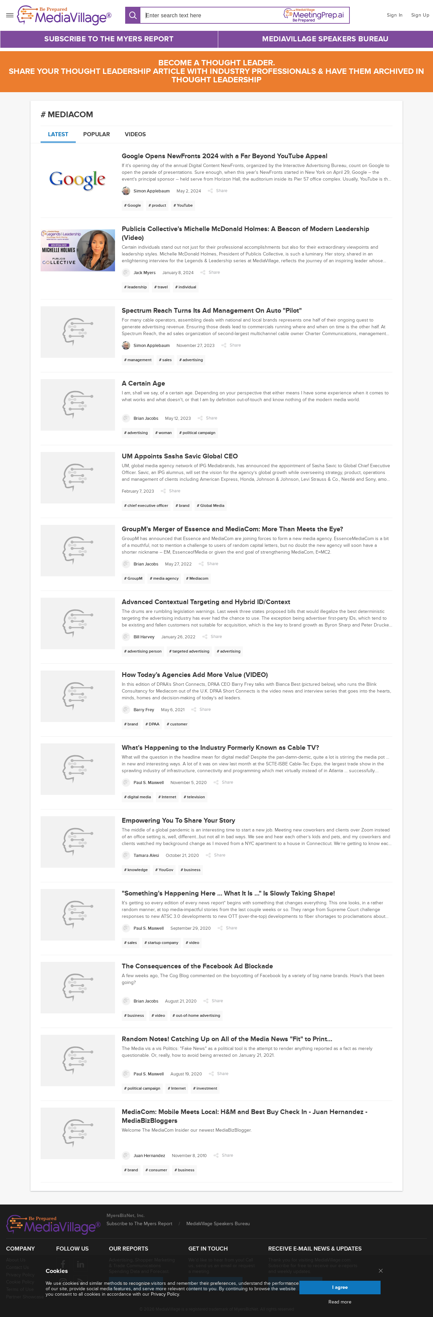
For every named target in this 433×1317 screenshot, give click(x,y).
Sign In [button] (395, 15)
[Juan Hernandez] (143, 1155)
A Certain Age (143, 383)
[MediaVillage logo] (53, 1224)
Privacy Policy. (165, 1294)
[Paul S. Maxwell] (143, 782)
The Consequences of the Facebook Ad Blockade (197, 966)
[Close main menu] (380, 1271)
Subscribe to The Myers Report (109, 39)
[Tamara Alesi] (140, 855)
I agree (340, 1287)
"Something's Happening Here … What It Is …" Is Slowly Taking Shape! (228, 893)
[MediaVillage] (64, 15)
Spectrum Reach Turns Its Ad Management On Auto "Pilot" (212, 311)
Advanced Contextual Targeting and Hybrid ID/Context (206, 602)
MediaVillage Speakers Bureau (325, 39)
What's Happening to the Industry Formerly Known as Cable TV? (220, 748)
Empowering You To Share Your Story (178, 821)
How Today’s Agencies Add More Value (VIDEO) (195, 675)
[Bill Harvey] (138, 637)
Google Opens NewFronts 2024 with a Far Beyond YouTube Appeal (224, 156)
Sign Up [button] (420, 15)
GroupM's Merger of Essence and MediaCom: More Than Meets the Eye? (232, 529)
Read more (339, 1302)
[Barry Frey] (138, 709)
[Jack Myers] (139, 272)
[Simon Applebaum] (146, 191)
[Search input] (184, 15)
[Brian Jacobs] (140, 418)
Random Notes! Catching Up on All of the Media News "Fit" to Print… (227, 1039)
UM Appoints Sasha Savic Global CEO (180, 456)
